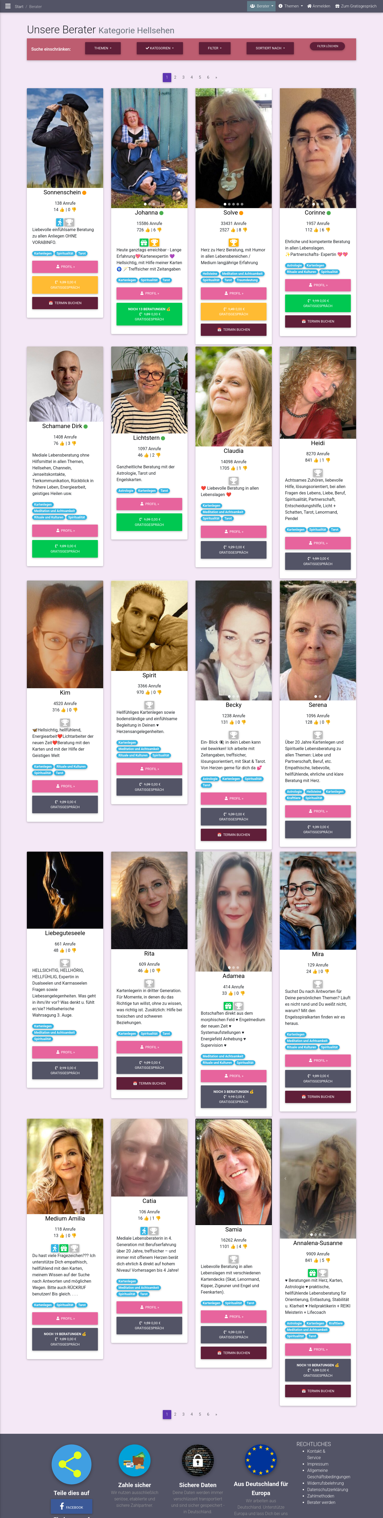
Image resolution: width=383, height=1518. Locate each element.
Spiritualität (65, 253)
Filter (213, 48)
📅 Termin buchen (65, 303)
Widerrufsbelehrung (325, 1483)
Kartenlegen (43, 253)
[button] (117, 148)
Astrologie (294, 265)
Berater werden (321, 1502)
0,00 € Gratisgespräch (65, 284)
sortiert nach (269, 48)
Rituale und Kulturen (301, 272)
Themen (101, 48)
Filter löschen (327, 46)
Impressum (317, 1464)
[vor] (216, 77)
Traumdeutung (247, 280)
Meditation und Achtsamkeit (242, 274)
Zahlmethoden (320, 1496)
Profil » (65, 267)
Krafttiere (294, 798)
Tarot (82, 253)
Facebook (71, 1506)
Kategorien (158, 48)
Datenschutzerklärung (327, 1489)
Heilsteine (210, 274)
